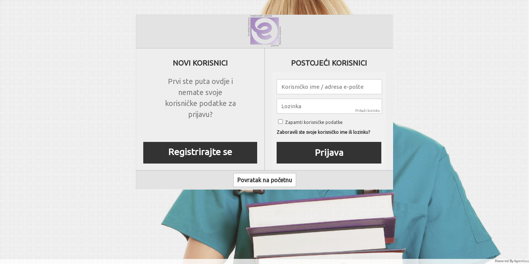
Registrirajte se (200, 152)
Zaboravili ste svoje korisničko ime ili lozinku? (323, 132)
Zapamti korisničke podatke (310, 122)
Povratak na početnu (264, 180)
